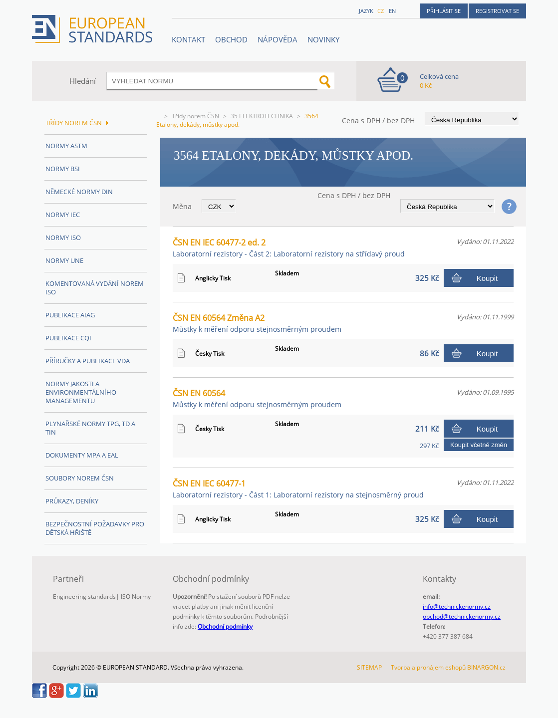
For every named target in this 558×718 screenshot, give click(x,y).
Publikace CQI (68, 337)
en (392, 10)
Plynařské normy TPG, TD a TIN (90, 428)
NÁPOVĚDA (277, 39)
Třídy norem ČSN (195, 116)
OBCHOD (231, 39)
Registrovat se (497, 10)
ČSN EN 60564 (257, 398)
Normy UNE (64, 260)
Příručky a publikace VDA (87, 360)
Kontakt (188, 39)
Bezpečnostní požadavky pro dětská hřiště (94, 528)
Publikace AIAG (70, 314)
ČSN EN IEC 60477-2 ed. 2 (289, 247)
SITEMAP (369, 667)
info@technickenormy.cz (457, 606)
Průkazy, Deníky (71, 500)
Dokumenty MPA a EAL (81, 455)
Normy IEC (62, 214)
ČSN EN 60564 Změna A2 (257, 323)
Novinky (323, 39)
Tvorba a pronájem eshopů (428, 667)
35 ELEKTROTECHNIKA (262, 116)
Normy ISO (63, 237)
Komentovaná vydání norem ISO (94, 287)
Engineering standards (84, 596)
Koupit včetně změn (478, 445)
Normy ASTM (66, 145)
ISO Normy (136, 596)
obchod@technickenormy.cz (462, 616)
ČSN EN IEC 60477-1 (298, 488)
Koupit (487, 278)
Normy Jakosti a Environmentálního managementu (80, 392)
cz (380, 10)
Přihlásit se (444, 10)
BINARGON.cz (486, 667)
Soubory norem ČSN (79, 478)
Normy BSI (62, 168)
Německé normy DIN (79, 191)
